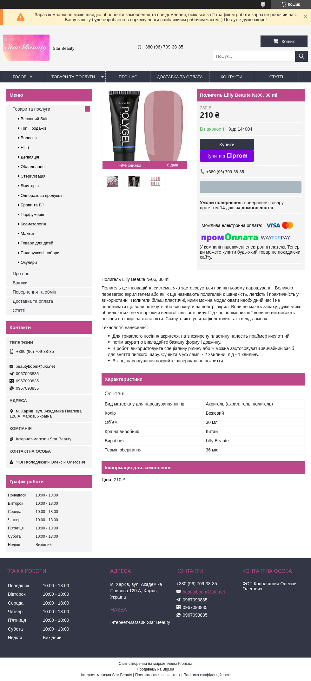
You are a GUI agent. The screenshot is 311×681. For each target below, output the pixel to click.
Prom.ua (185, 663)
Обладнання (32, 166)
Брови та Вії (32, 205)
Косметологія (33, 224)
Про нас (128, 77)
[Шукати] (301, 56)
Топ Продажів (34, 128)
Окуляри (29, 262)
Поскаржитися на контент (157, 675)
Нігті (25, 147)
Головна (22, 77)
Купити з (226, 156)
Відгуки (20, 282)
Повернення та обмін (34, 292)
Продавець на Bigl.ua (155, 669)
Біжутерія (30, 185)
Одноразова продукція (42, 195)
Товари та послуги (73, 77)
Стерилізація (33, 176)
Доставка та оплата (179, 77)
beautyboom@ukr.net (35, 366)
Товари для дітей (37, 243)
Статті (276, 77)
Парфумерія (32, 214)
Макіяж (27, 233)
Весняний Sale (35, 118)
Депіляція (30, 157)
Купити (227, 144)
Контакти (231, 77)
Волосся (29, 137)
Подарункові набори (40, 252)
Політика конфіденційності (206, 675)
